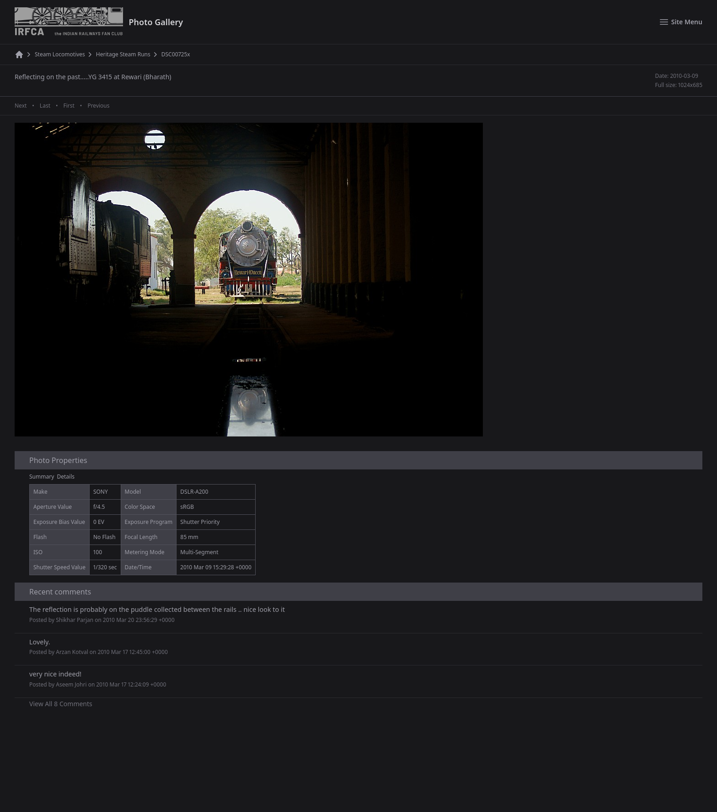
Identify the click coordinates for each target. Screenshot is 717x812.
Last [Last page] (45, 105)
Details (66, 476)
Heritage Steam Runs (123, 54)
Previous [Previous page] (98, 105)
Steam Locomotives (60, 54)
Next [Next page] (21, 105)
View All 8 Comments (60, 703)
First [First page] (68, 105)
